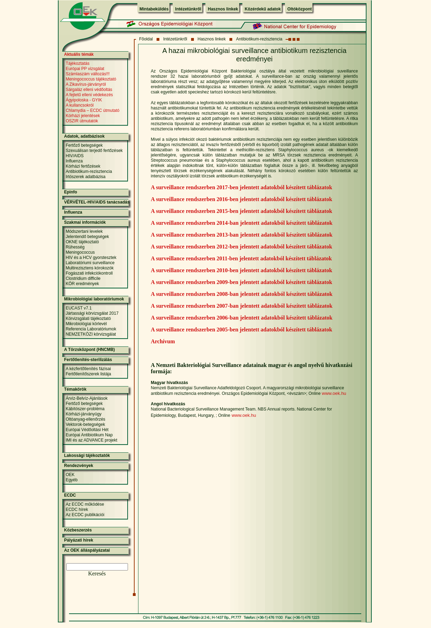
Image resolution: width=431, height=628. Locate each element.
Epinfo (70, 192)
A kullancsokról (79, 105)
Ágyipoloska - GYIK (84, 100)
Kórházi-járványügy (83, 414)
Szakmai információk (85, 222)
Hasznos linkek (223, 9)
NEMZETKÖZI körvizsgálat (91, 334)
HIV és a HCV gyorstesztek (91, 257)
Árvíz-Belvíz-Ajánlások (86, 398)
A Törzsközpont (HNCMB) (89, 349)
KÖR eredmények (82, 283)
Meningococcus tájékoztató (91, 79)
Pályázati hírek (78, 540)
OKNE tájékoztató (82, 241)
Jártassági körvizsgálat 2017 (92, 313)
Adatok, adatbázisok (84, 136)
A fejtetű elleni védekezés (89, 94)
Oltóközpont (299, 9)
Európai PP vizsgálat (85, 68)
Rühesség (75, 247)
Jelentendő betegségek (87, 236)
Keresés (97, 573)
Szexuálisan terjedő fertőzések (94, 150)
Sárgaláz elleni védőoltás (89, 89)
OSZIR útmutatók (82, 120)
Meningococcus (80, 252)
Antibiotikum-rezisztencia (259, 39)
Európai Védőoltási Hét (87, 429)
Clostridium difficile (83, 278)
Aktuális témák (79, 54)
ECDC (70, 495)
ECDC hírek (77, 509)
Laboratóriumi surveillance (90, 262)
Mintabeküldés (153, 9)
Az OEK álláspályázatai (87, 550)
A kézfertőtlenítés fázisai (88, 368)
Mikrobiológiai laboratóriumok (94, 299)
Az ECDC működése (85, 504)
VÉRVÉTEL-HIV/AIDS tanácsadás (97, 202)
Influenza (74, 161)
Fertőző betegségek (84, 145)
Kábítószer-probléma (85, 408)
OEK (70, 474)
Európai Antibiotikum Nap (89, 434)
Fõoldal (146, 39)
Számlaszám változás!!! (87, 73)
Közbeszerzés (78, 530)
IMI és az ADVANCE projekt (91, 440)
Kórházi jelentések (83, 115)
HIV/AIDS (74, 155)
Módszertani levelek (84, 231)
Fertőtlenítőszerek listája (88, 374)
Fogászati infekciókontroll (89, 273)
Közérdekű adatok (263, 9)
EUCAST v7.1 (78, 308)
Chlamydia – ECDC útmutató (92, 110)
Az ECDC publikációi (85, 514)
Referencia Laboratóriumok (91, 329)
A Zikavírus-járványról (86, 84)
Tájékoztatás (77, 63)
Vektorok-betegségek (85, 424)
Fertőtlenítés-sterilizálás (88, 359)
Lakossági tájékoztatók (87, 455)
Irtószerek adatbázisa (85, 176)
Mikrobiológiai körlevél (86, 323)
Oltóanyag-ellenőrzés (85, 419)
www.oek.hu (334, 393)
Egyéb (71, 479)
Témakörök (75, 389)
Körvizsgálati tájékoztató (88, 318)
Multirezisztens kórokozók (89, 268)
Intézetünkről (188, 9)
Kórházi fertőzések (83, 166)
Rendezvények (78, 465)
